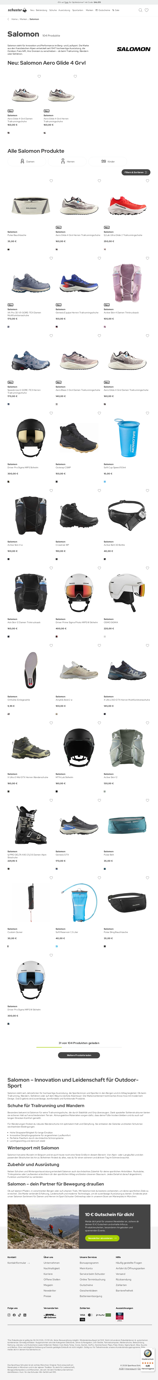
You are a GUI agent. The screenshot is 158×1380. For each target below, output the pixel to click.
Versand (120, 1274)
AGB (121, 1368)
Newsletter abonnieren (100, 1238)
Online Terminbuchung (92, 1279)
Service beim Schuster (92, 1274)
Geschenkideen (89, 1290)
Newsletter (50, 1290)
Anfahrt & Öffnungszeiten (130, 1268)
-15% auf (61, 2)
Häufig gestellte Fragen (129, 1262)
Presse (47, 1296)
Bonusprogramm (89, 1262)
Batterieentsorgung (91, 1296)
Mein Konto (86, 1268)
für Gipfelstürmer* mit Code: (84, 2)
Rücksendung (123, 1279)
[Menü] (153, 1349)
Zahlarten (121, 1285)
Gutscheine (86, 1285)
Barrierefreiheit (124, 1290)
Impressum (130, 1368)
